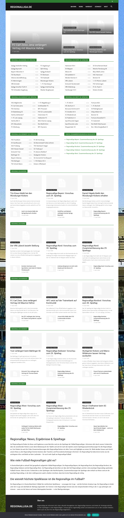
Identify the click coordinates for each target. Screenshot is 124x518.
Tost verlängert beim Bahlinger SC (25, 351)
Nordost (89, 6)
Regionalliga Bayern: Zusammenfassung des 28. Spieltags (85, 139)
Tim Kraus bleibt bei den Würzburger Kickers (21, 194)
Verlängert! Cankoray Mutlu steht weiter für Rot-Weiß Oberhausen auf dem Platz (31, 428)
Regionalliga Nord (95, 29)
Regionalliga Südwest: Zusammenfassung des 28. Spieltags (85, 150)
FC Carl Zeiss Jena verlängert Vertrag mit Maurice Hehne (23, 301)
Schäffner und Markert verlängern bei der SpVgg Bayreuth (65, 213)
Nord (81, 6)
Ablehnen (95, 515)
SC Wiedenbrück (86, 402)
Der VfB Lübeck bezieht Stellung (24, 246)
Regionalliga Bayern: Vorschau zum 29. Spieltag (60, 194)
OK (89, 515)
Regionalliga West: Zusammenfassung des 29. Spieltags (84, 153)
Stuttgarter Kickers (87, 347)
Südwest (98, 6)
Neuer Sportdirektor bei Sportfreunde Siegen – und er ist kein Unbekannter (103, 428)
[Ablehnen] (122, 515)
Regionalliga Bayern (95, 47)
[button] (111, 7)
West (106, 6)
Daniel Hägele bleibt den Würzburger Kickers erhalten (95, 194)
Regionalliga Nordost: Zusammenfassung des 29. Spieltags (85, 146)
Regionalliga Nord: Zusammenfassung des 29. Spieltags (84, 143)
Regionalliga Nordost (18, 41)
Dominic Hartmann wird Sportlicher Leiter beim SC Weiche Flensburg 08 (31, 268)
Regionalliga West (15, 402)
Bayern (73, 6)
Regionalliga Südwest (70, 27)
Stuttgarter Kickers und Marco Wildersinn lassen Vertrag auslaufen (95, 353)
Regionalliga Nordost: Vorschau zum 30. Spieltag (96, 301)
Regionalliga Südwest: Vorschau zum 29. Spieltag (60, 352)
